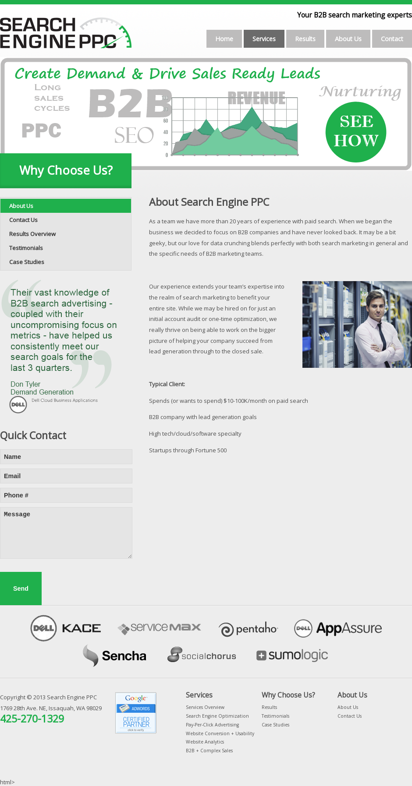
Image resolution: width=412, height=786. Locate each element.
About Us (348, 39)
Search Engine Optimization (217, 716)
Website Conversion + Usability (220, 733)
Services (264, 39)
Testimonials (26, 248)
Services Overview (205, 707)
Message (66, 533)
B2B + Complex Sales (209, 750)
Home (224, 39)
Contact (392, 39)
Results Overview (32, 234)
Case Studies (26, 262)
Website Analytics (205, 742)
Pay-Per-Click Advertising (212, 725)
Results (305, 39)
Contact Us (23, 220)
